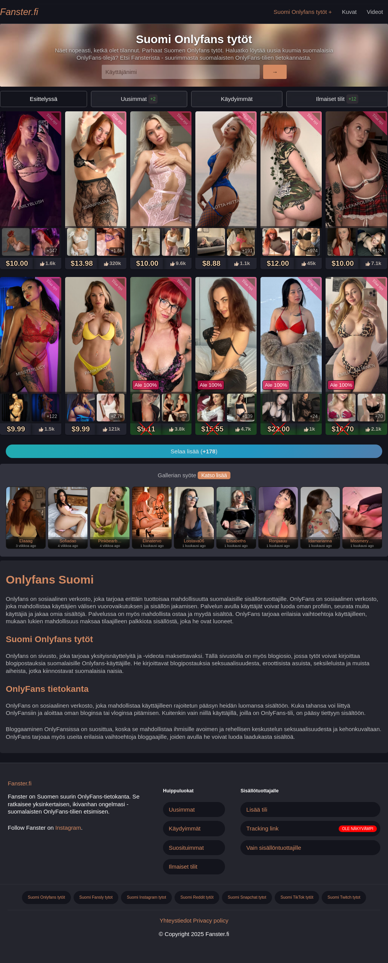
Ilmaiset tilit (183, 866)
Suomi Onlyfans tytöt (300, 11)
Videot (375, 11)
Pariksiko (95, 370)
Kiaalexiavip (291, 204)
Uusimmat (139, 99)
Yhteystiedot (175, 920)
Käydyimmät (237, 99)
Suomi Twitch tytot (344, 897)
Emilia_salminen (357, 369)
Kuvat (349, 11)
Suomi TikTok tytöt (297, 897)
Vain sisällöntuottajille (273, 847)
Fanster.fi (19, 12)
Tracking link (262, 828)
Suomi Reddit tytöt (196, 897)
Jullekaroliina (356, 204)
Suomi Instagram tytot (146, 897)
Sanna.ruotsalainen (161, 370)
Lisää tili (256, 809)
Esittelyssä (43, 99)
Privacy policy (210, 920)
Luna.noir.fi (291, 370)
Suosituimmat (186, 847)
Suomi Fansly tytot (96, 897)
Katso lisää (214, 475)
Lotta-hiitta (226, 204)
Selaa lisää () (194, 451)
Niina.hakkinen (226, 370)
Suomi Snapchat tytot (247, 897)
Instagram (68, 827)
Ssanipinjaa (96, 204)
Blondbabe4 (160, 204)
